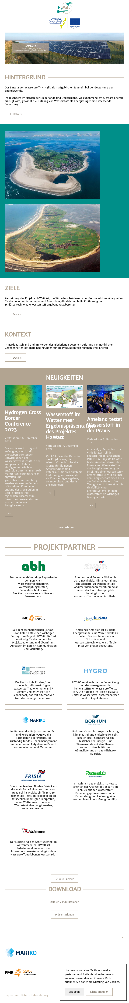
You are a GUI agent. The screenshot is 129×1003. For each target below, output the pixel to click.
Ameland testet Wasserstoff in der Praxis (104, 425)
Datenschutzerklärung (34, 995)
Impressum (11, 995)
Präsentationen (64, 914)
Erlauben (74, 991)
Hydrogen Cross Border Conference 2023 (23, 421)
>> (9, 513)
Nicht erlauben (99, 991)
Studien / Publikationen (64, 901)
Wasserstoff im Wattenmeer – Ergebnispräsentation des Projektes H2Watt (70, 425)
